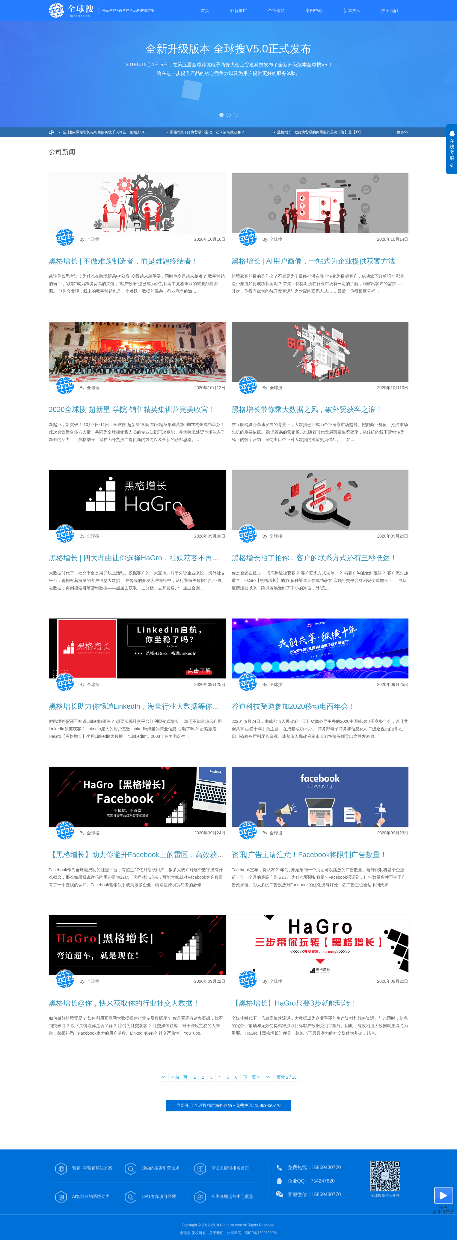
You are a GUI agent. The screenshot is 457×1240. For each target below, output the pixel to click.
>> (268, 1077)
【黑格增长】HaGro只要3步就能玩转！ (295, 1003)
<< (162, 1077)
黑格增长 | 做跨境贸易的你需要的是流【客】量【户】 (320, 132)
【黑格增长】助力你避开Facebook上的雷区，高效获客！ (140, 855)
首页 (205, 10)
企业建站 (276, 10)
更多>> (402, 132)
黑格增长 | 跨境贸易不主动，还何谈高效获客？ (207, 132)
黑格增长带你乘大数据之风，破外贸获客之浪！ (307, 409)
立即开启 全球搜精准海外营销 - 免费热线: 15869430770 (229, 1105)
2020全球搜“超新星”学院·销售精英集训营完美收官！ (132, 409)
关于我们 (389, 10)
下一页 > (251, 1077)
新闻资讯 (351, 10)
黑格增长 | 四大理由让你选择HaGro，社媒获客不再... (133, 558)
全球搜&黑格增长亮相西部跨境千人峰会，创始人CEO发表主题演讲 (115, 132)
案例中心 (314, 10)
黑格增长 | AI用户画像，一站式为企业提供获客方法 (313, 261)
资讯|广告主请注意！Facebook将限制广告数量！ (309, 855)
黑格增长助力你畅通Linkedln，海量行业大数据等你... (133, 706)
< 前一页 (179, 1077)
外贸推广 (238, 10)
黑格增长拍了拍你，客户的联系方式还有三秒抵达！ (314, 558)
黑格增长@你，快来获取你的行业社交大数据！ (124, 1003)
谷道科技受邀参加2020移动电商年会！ (293, 706)
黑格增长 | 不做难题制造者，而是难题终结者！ (124, 261)
